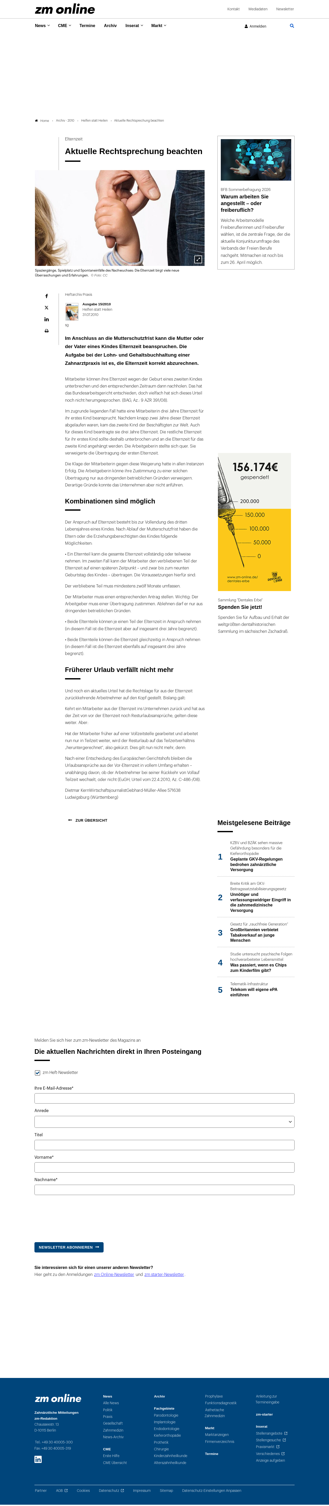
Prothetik (161, 1443)
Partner (41, 1492)
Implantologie (165, 1423)
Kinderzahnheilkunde (170, 1457)
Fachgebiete (164, 1410)
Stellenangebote (269, 1434)
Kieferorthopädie (167, 1437)
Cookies (83, 1492)
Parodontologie (166, 1416)
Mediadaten (258, 9)
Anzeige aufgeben (270, 1461)
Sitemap (166, 1492)
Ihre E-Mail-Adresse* (54, 1090)
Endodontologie (166, 1430)
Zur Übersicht (90, 822)
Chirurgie (161, 1450)
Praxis (107, 1418)
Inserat (138, 25)
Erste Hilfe (111, 1457)
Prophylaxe (214, 1398)
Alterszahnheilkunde (170, 1464)
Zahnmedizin (113, 1431)
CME (64, 25)
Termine (90, 25)
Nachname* (46, 1181)
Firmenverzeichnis (219, 1443)
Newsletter (285, 9)
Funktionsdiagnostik (221, 1404)
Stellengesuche (268, 1441)
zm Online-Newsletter (114, 1276)
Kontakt (233, 9)
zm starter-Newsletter (164, 1276)
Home (42, 122)
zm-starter (264, 1416)
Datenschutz (109, 1492)
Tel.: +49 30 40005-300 (54, 1443)
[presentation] (73, 1217)
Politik (108, 1411)
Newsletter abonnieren (66, 1249)
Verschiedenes (268, 1455)
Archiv (115, 25)
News (41, 25)
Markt (164, 25)
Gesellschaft (113, 1425)
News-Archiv (113, 1438)
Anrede (41, 1112)
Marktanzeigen (217, 1436)
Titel (38, 1136)
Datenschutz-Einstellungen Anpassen (211, 1492)
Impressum (142, 1492)
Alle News (111, 1404)
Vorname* (44, 1159)
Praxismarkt (265, 1448)
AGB (59, 1492)
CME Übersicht (115, 1464)
